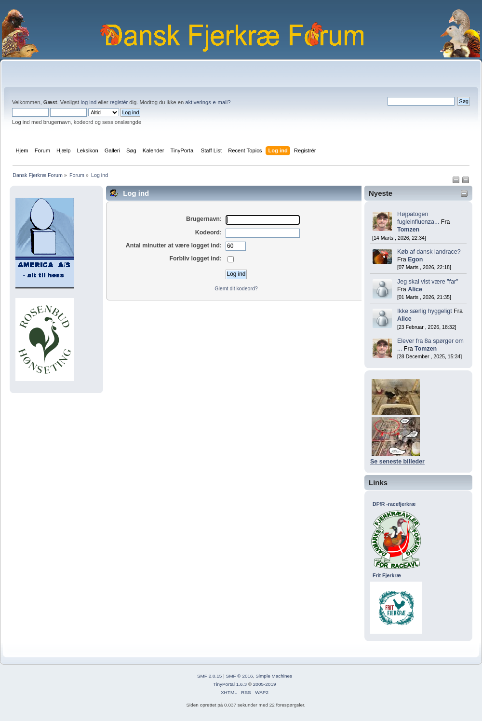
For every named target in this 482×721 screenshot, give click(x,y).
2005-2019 (264, 684)
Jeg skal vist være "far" (427, 281)
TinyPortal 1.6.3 (229, 684)
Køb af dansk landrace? (429, 251)
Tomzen (408, 229)
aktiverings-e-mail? (207, 102)
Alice (415, 289)
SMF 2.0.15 (209, 676)
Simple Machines (273, 676)
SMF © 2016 (239, 676)
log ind (88, 102)
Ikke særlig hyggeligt (424, 311)
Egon (415, 259)
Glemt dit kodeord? (236, 288)
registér (119, 102)
